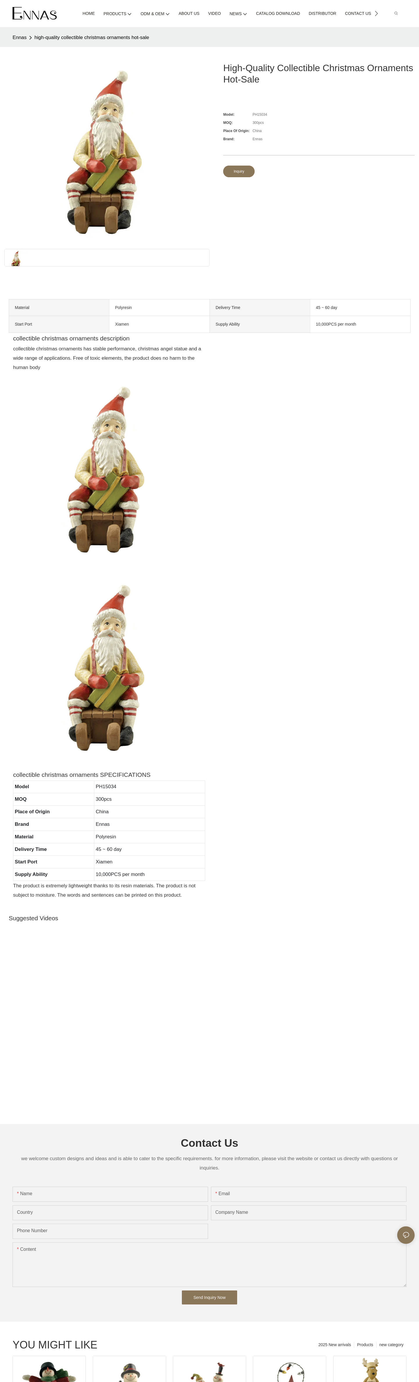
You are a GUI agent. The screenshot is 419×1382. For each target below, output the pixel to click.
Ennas (19, 37)
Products (365, 1344)
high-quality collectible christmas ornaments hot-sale (91, 37)
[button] (376, 13)
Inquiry (239, 171)
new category (391, 1344)
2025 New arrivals (334, 1344)
